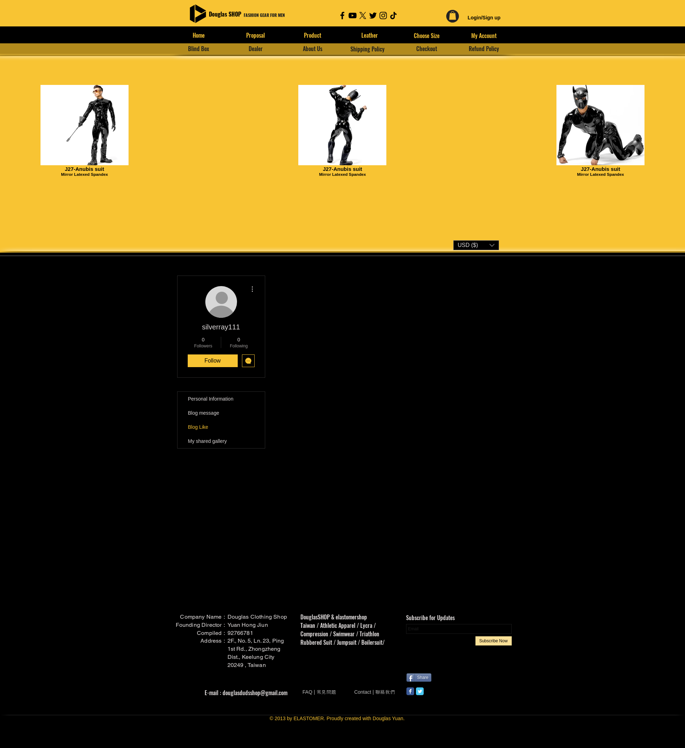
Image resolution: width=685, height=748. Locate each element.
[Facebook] (342, 15)
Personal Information (210, 399)
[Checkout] (426, 48)
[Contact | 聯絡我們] (375, 692)
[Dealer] (255, 48)
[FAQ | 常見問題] (319, 692)
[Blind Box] (198, 48)
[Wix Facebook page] (410, 691)
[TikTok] (393, 15)
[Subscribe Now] (493, 640)
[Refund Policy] (483, 48)
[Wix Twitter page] (420, 691)
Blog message (203, 413)
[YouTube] (352, 15)
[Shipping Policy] (367, 49)
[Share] (418, 677)
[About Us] (312, 48)
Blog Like (198, 427)
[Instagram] (383, 15)
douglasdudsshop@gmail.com (255, 692)
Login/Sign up (484, 17)
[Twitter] (373, 15)
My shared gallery (207, 441)
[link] (452, 15)
